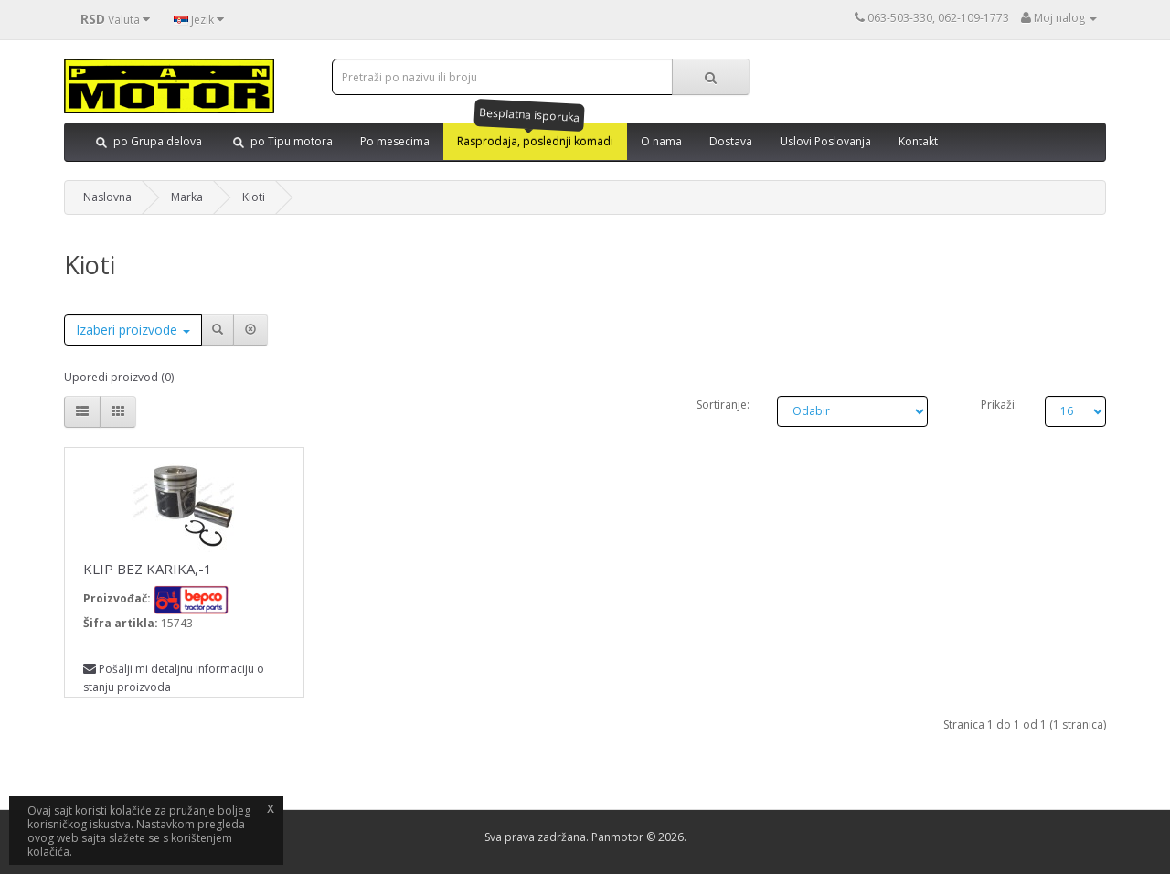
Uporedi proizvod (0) (119, 377)
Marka (187, 197)
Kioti (253, 197)
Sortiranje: (723, 404)
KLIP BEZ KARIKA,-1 (147, 569)
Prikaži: (999, 404)
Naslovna (107, 197)
